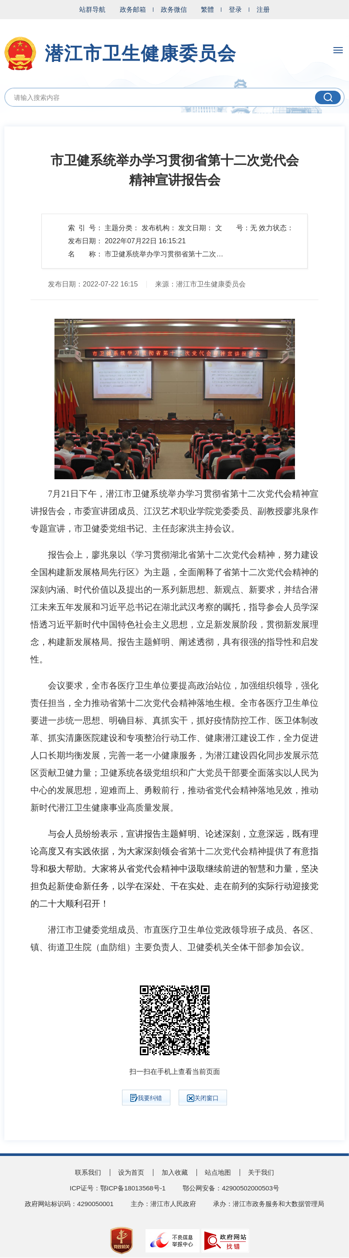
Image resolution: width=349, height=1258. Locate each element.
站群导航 (92, 9)
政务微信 (174, 9)
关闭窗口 (203, 1098)
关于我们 (261, 1172)
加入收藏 (175, 1172)
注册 (263, 9)
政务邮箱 (133, 9)
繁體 (207, 9)
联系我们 (88, 1172)
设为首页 (131, 1172)
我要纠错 (146, 1098)
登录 (235, 9)
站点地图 (218, 1172)
